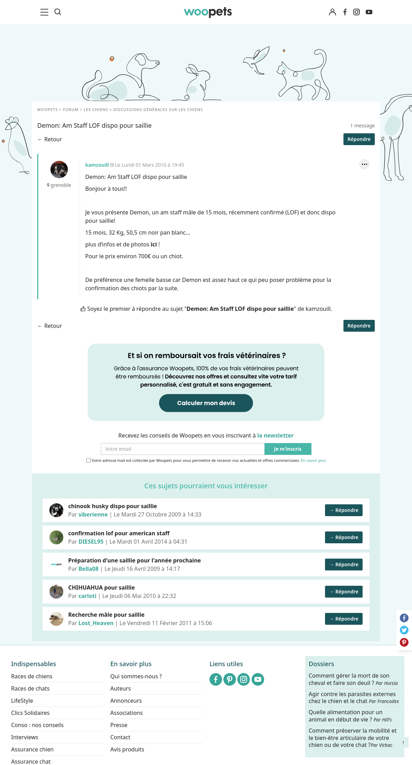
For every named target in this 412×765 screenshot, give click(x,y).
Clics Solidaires (30, 713)
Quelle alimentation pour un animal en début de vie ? (350, 716)
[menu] (45, 12)
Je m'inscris (288, 449)
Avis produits (127, 749)
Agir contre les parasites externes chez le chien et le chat (354, 697)
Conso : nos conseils (37, 725)
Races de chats (30, 688)
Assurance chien (32, 749)
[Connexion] (332, 12)
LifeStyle (22, 700)
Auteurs (120, 688)
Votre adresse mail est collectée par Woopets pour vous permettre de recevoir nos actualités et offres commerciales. (206, 460)
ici (154, 244)
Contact (120, 737)
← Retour (49, 139)
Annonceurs (126, 700)
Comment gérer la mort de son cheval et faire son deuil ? (353, 679)
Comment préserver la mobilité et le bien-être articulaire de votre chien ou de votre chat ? (353, 737)
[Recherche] (57, 12)
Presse (118, 725)
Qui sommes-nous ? (136, 676)
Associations (126, 713)
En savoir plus (313, 460)
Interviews (24, 737)
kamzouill (59, 169)
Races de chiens (32, 676)
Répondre (359, 139)
